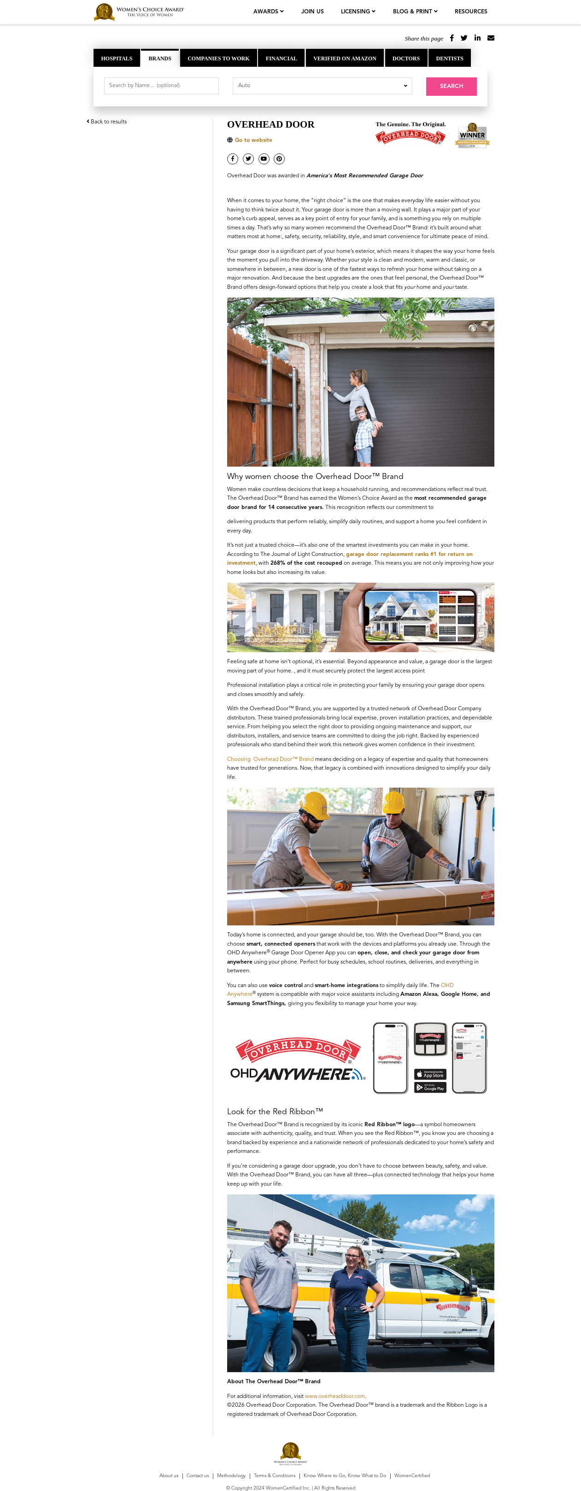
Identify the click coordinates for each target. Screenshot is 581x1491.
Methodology (231, 1475)
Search (451, 86)
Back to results (107, 120)
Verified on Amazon (344, 58)
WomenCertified (412, 1475)
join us (313, 12)
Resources (471, 12)
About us (168, 1475)
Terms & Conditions (274, 1475)
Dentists (449, 58)
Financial (281, 58)
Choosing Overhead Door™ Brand (270, 758)
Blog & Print (413, 12)
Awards (268, 12)
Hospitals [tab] (117, 58)
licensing (357, 12)
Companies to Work (218, 58)
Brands (160, 58)
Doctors (406, 58)
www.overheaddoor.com (335, 1395)
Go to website (253, 139)
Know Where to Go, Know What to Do (345, 1475)
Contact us (198, 1475)
